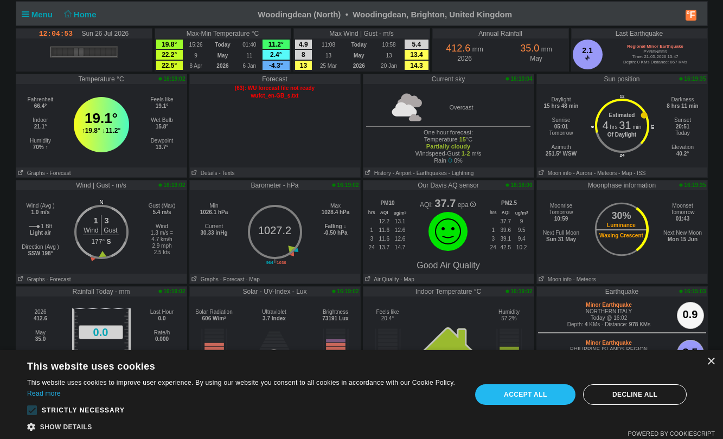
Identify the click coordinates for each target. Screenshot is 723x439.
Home (79, 14)
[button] (32, 410)
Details (203, 173)
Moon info (554, 173)
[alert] (361, 394)
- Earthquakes (430, 173)
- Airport (402, 173)
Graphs (30, 173)
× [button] (711, 362)
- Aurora (583, 173)
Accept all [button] (525, 394)
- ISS (639, 173)
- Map (625, 173)
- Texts (226, 173)
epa (467, 205)
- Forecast (58, 173)
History (377, 173)
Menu (39, 14)
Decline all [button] (634, 394)
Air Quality (381, 279)
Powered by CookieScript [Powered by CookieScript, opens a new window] (671, 433)
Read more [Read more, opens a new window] (44, 393)
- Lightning (461, 173)
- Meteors (605, 173)
